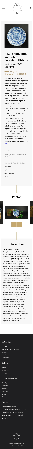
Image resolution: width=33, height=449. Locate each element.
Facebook (5, 367)
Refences (5, 391)
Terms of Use (19, 445)
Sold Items (5, 358)
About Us (5, 386)
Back (3, 18)
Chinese (4, 346)
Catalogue (5, 383)
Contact (4, 397)
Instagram (5, 370)
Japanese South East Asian (10, 349)
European (5, 352)
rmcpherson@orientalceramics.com (14, 409)
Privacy (12, 445)
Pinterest (5, 373)
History (4, 388)
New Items (5, 355)
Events (4, 394)
